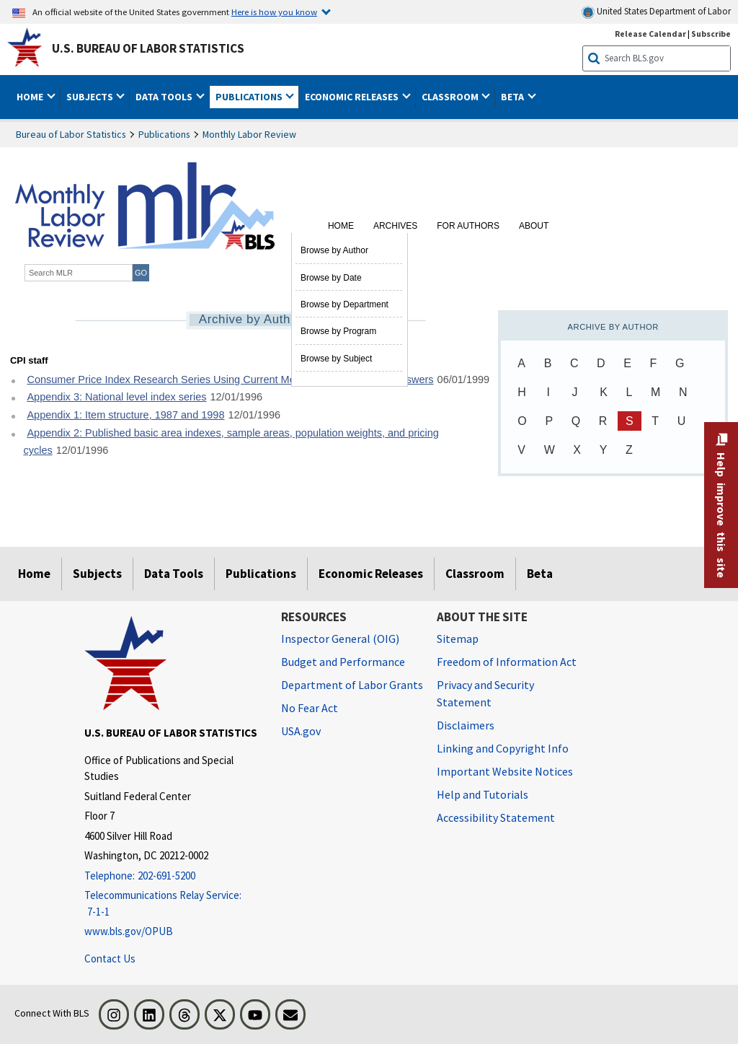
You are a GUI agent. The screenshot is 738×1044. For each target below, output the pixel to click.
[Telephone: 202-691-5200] (171, 876)
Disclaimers (465, 725)
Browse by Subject (336, 359)
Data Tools (173, 574)
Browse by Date (331, 278)
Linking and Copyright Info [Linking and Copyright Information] (503, 748)
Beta (540, 574)
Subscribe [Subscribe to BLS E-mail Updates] (711, 33)
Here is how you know (274, 11)
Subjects (97, 574)
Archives (395, 226)
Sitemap (458, 638)
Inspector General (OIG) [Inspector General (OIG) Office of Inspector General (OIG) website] (340, 638)
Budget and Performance (343, 661)
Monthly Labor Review (249, 134)
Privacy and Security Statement (485, 693)
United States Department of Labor (656, 12)
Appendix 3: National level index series (116, 397)
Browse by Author (334, 250)
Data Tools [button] (165, 96)
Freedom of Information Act (507, 661)
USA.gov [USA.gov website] (301, 731)
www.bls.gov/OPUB (128, 931)
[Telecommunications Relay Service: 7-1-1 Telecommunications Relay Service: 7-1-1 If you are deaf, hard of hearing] (171, 903)
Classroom (474, 574)
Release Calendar (650, 33)
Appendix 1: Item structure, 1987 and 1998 (125, 415)
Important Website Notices (505, 771)
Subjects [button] (90, 96)
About (533, 226)
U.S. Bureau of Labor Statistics (148, 48)
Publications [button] (250, 96)
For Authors (468, 226)
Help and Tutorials (482, 794)
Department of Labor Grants (352, 684)
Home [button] (31, 96)
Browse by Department (344, 304)
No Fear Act (309, 708)
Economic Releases (371, 574)
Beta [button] (513, 96)
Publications (164, 134)
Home (341, 226)
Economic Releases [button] (353, 96)
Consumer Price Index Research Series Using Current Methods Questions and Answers (230, 379)
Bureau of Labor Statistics (71, 134)
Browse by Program (338, 331)
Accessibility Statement (496, 817)
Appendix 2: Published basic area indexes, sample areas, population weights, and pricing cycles (231, 442)
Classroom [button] (451, 96)
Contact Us (109, 958)
